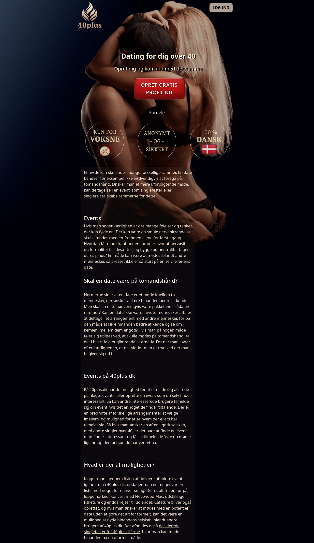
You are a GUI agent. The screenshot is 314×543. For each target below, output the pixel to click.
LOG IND (221, 7)
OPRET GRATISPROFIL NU (159, 89)
